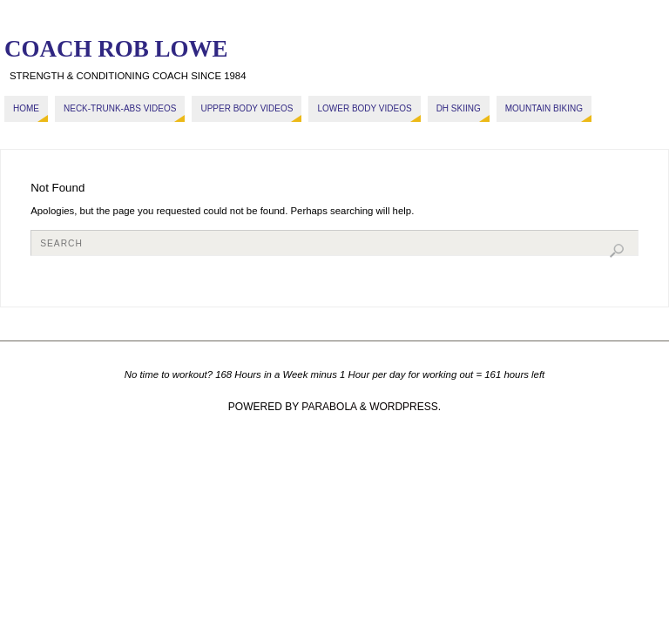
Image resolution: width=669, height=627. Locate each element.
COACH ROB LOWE (116, 49)
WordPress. (405, 407)
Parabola (328, 407)
